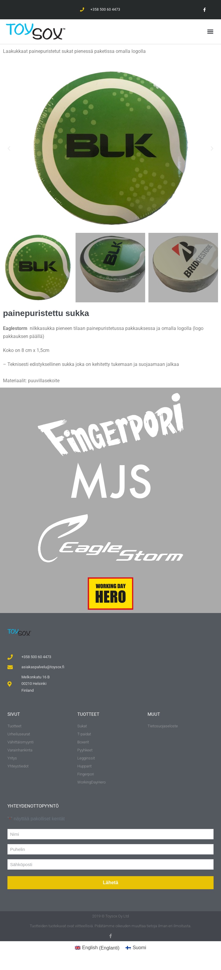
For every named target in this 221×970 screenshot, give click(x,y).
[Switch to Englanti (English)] (97, 948)
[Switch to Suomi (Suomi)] (136, 948)
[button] (210, 31)
